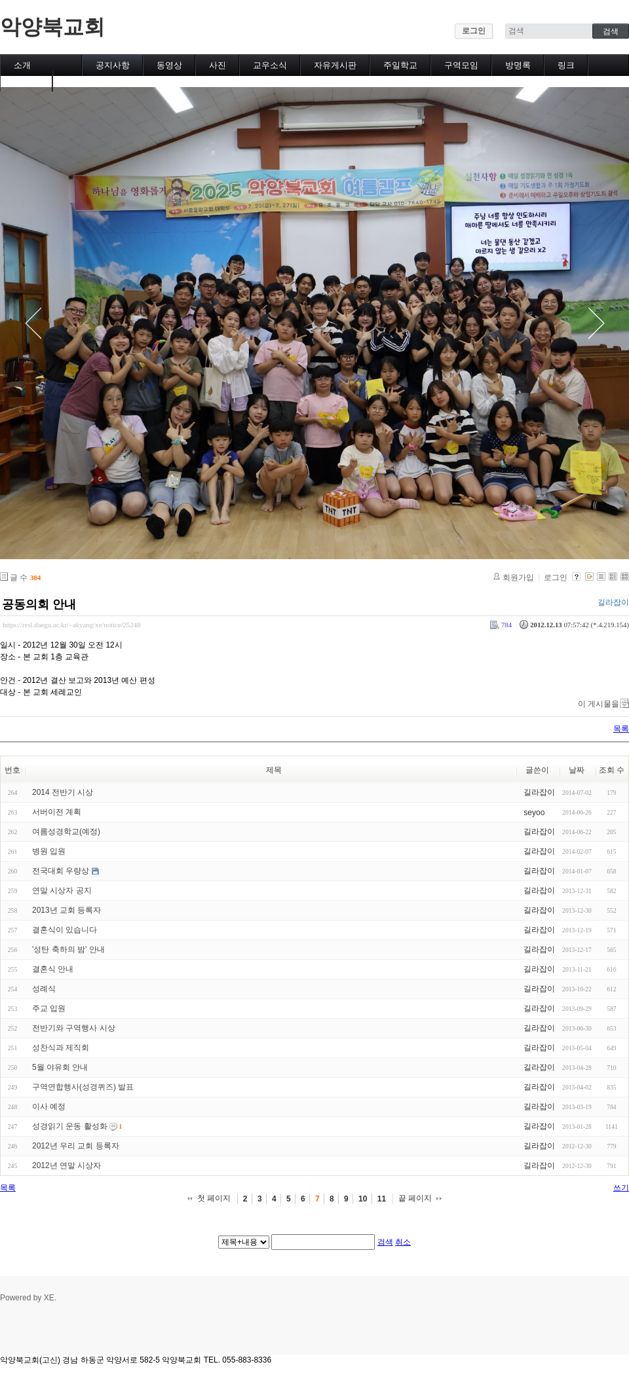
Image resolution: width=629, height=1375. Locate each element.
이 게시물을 (598, 703)
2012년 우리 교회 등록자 (75, 1145)
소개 (22, 65)
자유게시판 (335, 65)
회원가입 (518, 577)
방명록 (518, 65)
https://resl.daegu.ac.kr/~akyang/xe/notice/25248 (72, 625)
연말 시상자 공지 (62, 890)
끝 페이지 (415, 1198)
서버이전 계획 (56, 811)
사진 (217, 65)
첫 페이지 (214, 1198)
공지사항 (113, 65)
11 (381, 1198)
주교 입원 (49, 1008)
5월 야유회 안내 (60, 1067)
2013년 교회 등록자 (66, 910)
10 (362, 1198)
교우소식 (270, 65)
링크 (566, 65)
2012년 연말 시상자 (66, 1165)
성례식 (44, 988)
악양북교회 (52, 27)
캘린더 (26, 81)
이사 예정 (49, 1106)
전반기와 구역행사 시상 (73, 1028)
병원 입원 (49, 851)
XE (49, 1297)
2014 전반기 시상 (62, 792)
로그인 (474, 30)
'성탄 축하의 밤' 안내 (68, 949)
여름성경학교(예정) (66, 831)
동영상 (169, 65)
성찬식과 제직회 (60, 1047)
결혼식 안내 (52, 969)
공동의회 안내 (39, 604)
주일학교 (400, 65)
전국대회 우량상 (60, 870)
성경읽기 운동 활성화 (69, 1126)
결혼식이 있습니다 (64, 929)
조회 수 (611, 770)
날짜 (576, 770)
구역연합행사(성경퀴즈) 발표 (83, 1086)
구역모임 (461, 65)
